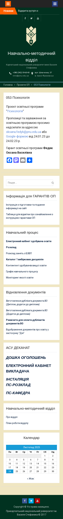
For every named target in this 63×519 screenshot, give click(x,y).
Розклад (11, 247)
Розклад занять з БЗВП (19, 253)
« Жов (30, 478)
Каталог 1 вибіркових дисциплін (25, 259)
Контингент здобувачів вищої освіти (26, 265)
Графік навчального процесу (22, 271)
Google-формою (17, 136)
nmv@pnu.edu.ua (21, 76)
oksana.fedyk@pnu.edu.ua (23, 132)
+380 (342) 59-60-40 (21, 72)
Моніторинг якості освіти (19, 277)
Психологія (15, 111)
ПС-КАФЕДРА (18, 393)
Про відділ (11, 417)
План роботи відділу (17, 423)
